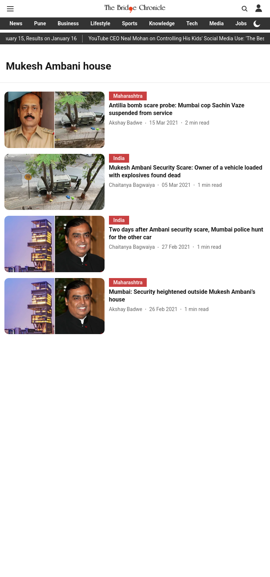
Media (216, 23)
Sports (130, 23)
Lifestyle (100, 23)
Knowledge (162, 23)
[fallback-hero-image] (56, 120)
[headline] (187, 109)
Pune (40, 23)
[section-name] (128, 95)
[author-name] (127, 123)
